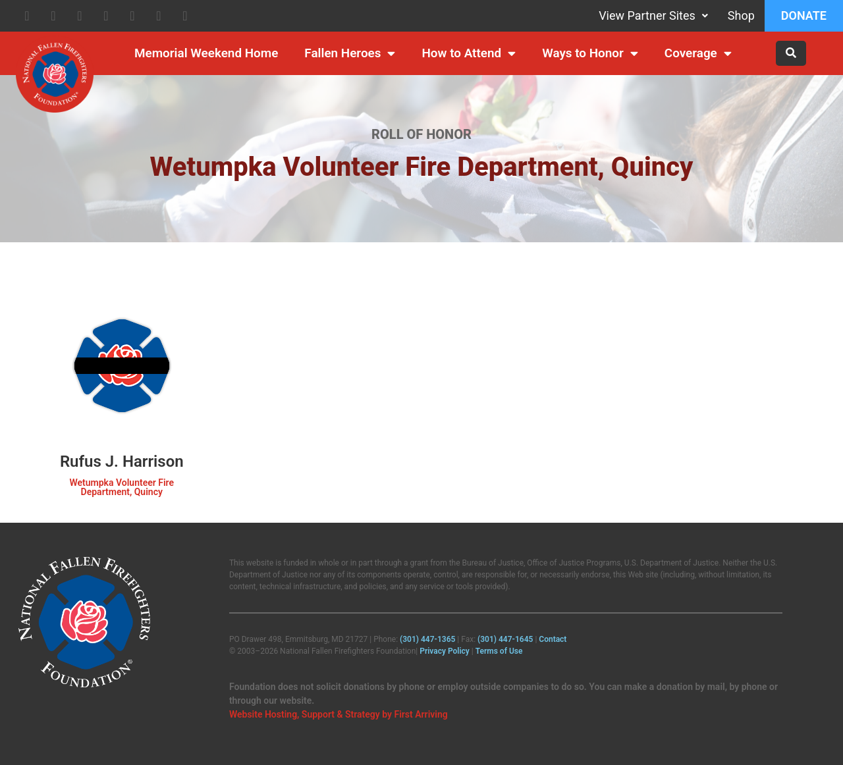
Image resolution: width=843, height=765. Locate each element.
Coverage (698, 53)
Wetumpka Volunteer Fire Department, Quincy (121, 487)
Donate (804, 15)
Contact (552, 639)
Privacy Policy (445, 651)
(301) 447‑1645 (505, 639)
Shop (741, 15)
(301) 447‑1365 (427, 639)
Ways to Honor (590, 53)
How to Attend (469, 53)
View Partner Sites (653, 15)
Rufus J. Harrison (122, 461)
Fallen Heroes (349, 53)
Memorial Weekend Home (206, 53)
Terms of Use (499, 651)
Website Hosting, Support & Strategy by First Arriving (338, 714)
